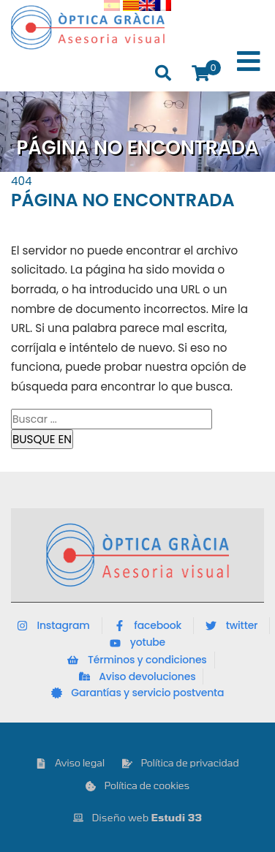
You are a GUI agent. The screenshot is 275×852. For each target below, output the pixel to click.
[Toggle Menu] (248, 62)
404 (21, 181)
